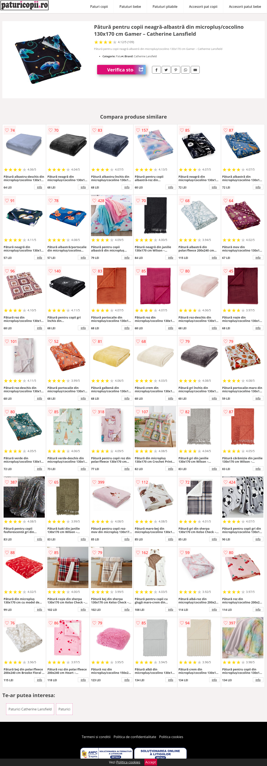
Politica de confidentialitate (135, 737)
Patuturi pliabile (165, 6)
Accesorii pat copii (203, 6)
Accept (150, 762)
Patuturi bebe (130, 6)
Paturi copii (99, 6)
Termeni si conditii (96, 737)
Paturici (64, 709)
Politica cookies (171, 737)
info (39, 187)
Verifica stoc (126, 69)
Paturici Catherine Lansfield (30, 709)
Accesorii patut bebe (245, 6)
